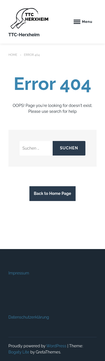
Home (12, 54)
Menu (87, 22)
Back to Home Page (52, 193)
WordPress (56, 346)
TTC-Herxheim (23, 34)
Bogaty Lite (18, 352)
